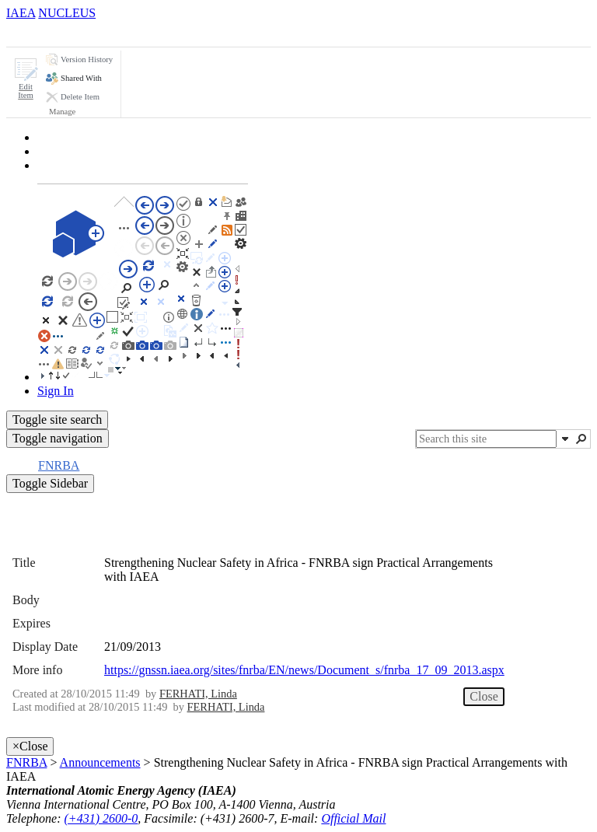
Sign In (55, 390)
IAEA (20, 12)
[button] (25, 79)
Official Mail (353, 818)
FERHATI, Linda (198, 693)
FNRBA (26, 762)
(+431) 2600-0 (101, 818)
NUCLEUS (67, 12)
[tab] (34, 33)
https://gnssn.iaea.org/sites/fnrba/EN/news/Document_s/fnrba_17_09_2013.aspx (304, 669)
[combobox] (486, 439)
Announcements (100, 762)
